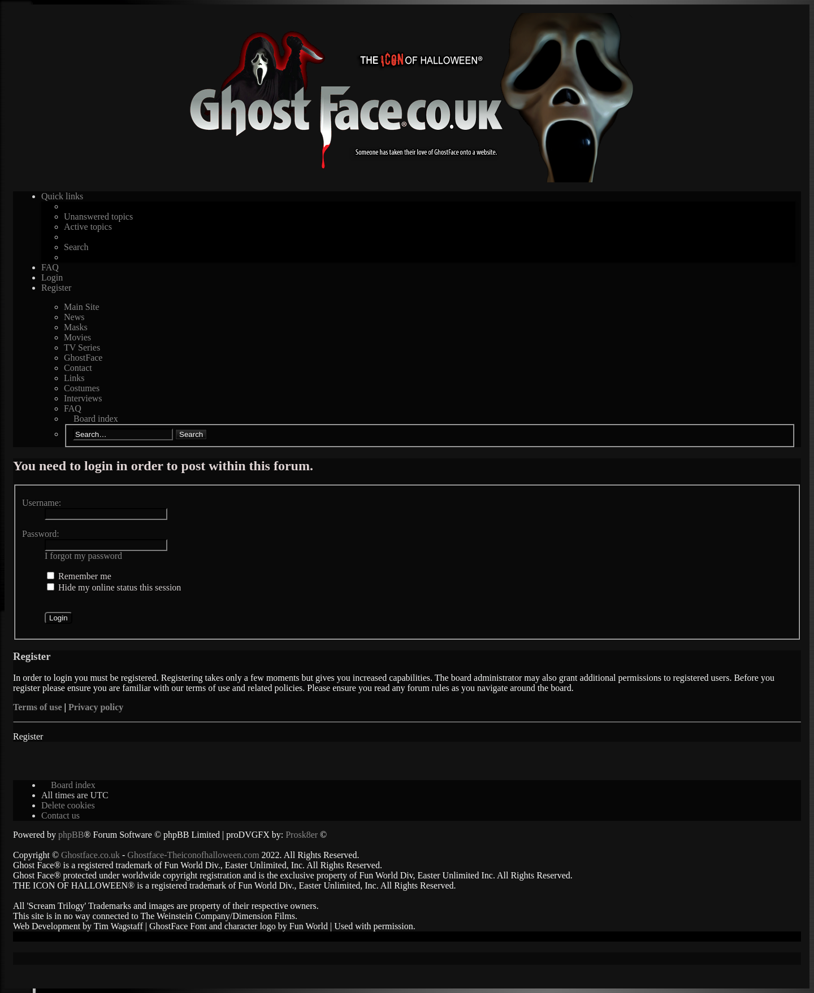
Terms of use (37, 707)
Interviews (83, 398)
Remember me (79, 576)
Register (28, 736)
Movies (77, 337)
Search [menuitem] (76, 247)
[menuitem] (68, 805)
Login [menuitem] (52, 277)
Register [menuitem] (56, 287)
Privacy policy (95, 707)
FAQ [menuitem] (50, 267)
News (74, 317)
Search (191, 434)
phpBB (71, 834)
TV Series (82, 347)
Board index (95, 418)
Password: (40, 534)
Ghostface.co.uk (91, 855)
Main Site (81, 307)
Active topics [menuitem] (88, 226)
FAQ (72, 408)
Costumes (81, 388)
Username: (41, 503)
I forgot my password (83, 556)
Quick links (62, 196)
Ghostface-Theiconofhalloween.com (193, 855)
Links (74, 378)
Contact (78, 368)
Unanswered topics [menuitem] (98, 216)
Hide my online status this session (114, 587)
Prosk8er (301, 834)
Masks (76, 327)
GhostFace (83, 357)
